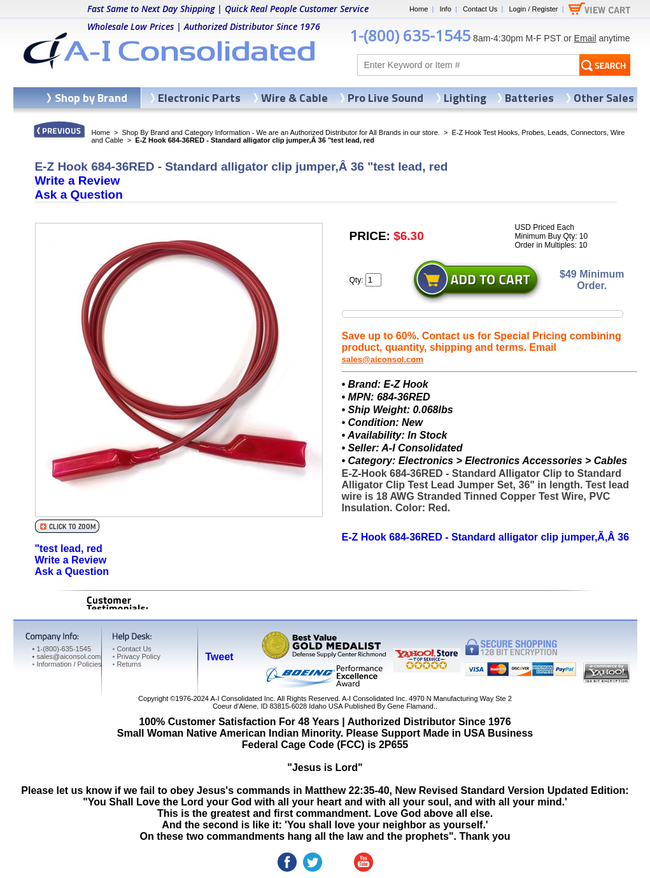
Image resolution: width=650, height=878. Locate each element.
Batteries (529, 97)
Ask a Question (79, 194)
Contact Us (480, 9)
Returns (127, 664)
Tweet (220, 656)
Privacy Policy (136, 656)
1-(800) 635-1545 (410, 35)
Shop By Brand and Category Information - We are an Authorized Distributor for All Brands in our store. (281, 132)
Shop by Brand (91, 97)
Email (585, 38)
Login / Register (533, 9)
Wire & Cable (294, 97)
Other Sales (604, 97)
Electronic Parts (199, 97)
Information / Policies (67, 664)
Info (445, 9)
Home (418, 9)
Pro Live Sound (385, 97)
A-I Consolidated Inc (241, 698)
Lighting (465, 97)
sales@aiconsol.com (382, 359)
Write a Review (77, 180)
